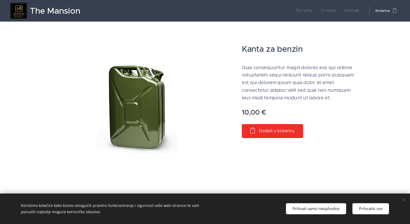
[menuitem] (310, 10)
